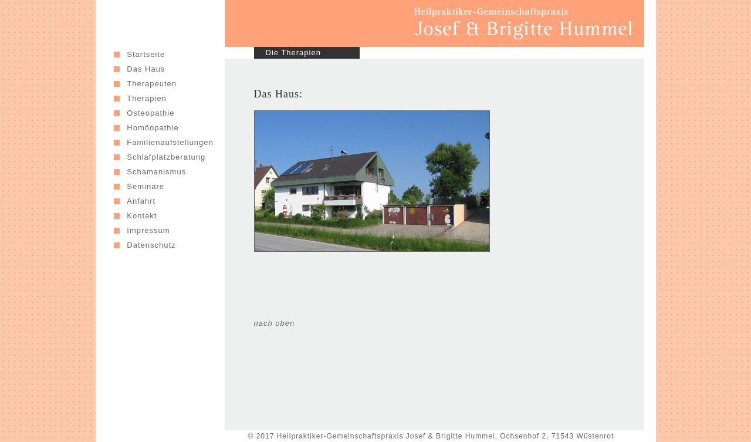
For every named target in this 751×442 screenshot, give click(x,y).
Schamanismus (156, 171)
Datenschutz (151, 245)
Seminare (147, 186)
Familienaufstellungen (170, 142)
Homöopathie (152, 127)
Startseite (146, 54)
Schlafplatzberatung (166, 157)
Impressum (148, 230)
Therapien (147, 98)
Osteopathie (150, 113)
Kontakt (142, 215)
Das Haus (146, 69)
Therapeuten (152, 83)
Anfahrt (142, 201)
